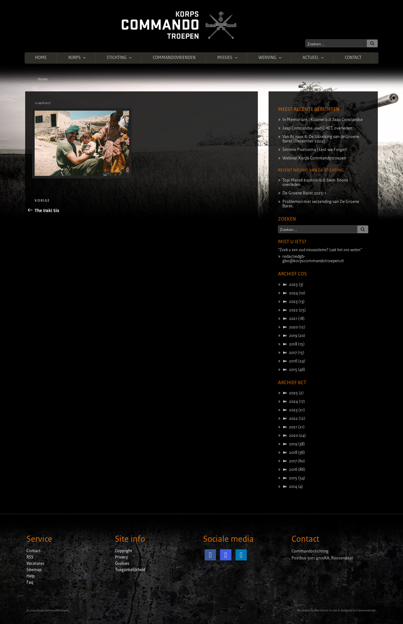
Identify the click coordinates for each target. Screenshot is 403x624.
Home (41, 57)
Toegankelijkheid (130, 570)
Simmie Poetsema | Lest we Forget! (314, 149)
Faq (29, 582)
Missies (227, 57)
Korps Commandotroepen (53, 610)
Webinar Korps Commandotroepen (314, 158)
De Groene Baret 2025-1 (304, 193)
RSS (29, 557)
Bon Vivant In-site (326, 610)
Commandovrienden (174, 57)
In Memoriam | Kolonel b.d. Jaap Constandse (322, 120)
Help (30, 576)
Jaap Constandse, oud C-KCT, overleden (317, 128)
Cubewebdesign (366, 610)
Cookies (122, 563)
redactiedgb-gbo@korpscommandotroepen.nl (312, 258)
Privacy (121, 557)
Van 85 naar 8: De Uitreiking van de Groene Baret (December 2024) (320, 139)
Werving (270, 57)
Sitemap (34, 570)
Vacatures (35, 563)
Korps (77, 57)
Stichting (120, 57)
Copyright (123, 551)
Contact (353, 57)
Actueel (314, 57)
